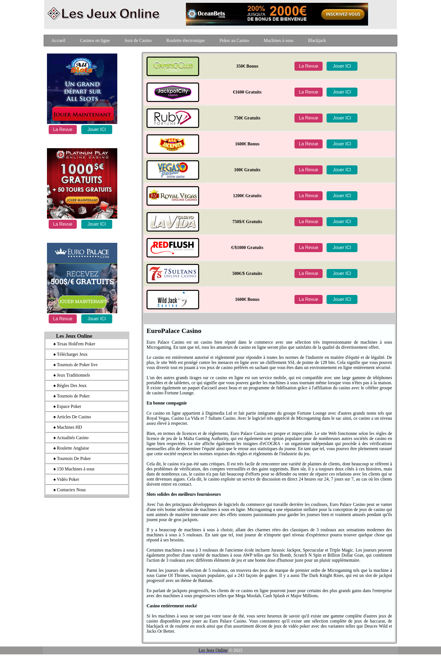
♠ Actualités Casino (68, 437)
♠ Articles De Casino (69, 416)
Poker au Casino (234, 40)
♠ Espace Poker (64, 406)
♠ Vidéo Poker (63, 479)
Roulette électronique (185, 40)
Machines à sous (278, 40)
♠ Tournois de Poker (69, 396)
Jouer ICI (96, 129)
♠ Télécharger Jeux (68, 354)
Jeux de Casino (138, 40)
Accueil (58, 40)
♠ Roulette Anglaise (68, 448)
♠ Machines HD (65, 427)
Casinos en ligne (95, 40)
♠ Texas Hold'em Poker (71, 343)
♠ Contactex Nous (67, 489)
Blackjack (317, 40)
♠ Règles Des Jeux (67, 385)
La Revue (63, 129)
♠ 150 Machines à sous (71, 468)
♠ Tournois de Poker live (73, 364)
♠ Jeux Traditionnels (69, 375)
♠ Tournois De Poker (69, 458)
